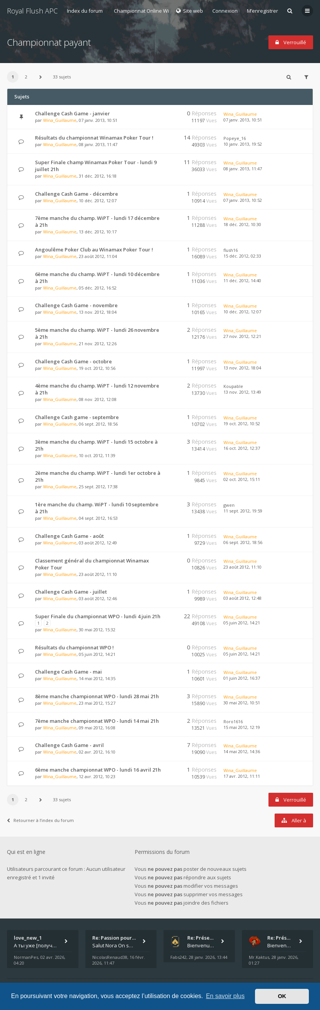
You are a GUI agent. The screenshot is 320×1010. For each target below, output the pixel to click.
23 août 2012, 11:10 (242, 567)
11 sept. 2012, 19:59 (242, 511)
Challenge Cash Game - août (69, 535)
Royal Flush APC (32, 10)
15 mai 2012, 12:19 (241, 727)
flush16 (230, 250)
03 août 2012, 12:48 (242, 598)
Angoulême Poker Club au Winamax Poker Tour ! (94, 249)
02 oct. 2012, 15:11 (241, 479)
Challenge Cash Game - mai (68, 671)
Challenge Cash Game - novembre (76, 305)
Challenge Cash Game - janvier (72, 113)
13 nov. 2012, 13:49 (242, 392)
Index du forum (85, 10)
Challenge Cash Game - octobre (73, 361)
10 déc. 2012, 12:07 (242, 311)
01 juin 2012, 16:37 (241, 678)
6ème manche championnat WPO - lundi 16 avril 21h (98, 769)
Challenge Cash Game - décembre (76, 193)
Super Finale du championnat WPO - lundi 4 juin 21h (97, 616)
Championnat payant (49, 42)
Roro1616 (233, 721)
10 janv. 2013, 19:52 (242, 144)
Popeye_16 (234, 138)
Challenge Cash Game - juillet (71, 591)
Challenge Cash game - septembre (77, 417)
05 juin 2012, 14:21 (241, 623)
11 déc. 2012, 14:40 (242, 280)
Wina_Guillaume (60, 120)
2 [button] (26, 77)
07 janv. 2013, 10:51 (242, 120)
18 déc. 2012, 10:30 (242, 224)
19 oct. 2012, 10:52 (241, 423)
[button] (40, 77)
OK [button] (282, 996)
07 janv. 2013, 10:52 (242, 200)
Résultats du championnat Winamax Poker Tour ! (94, 137)
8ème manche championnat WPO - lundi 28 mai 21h (97, 696)
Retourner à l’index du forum (40, 820)
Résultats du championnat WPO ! (74, 647)
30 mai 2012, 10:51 (241, 703)
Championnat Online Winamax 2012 (155, 10)
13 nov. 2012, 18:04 (242, 368)
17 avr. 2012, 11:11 (241, 776)
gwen (229, 505)
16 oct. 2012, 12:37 (241, 448)
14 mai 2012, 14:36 (241, 751)
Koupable (233, 386)
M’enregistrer (262, 10)
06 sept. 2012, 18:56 (242, 542)
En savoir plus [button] (225, 996)
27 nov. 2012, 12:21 (242, 336)
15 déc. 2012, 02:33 (242, 256)
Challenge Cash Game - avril (69, 745)
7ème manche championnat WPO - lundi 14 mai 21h (97, 720)
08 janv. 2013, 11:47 (242, 168)
